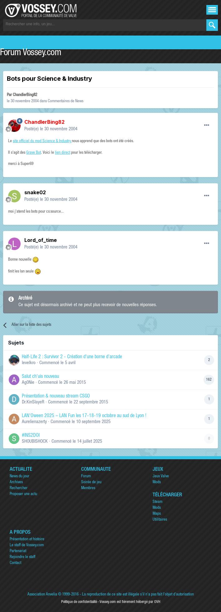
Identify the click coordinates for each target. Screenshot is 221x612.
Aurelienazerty (34, 422)
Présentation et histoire (27, 539)
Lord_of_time (40, 240)
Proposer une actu (23, 494)
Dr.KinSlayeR (33, 402)
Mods (157, 482)
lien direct (62, 153)
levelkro (29, 363)
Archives (16, 482)
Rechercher (18, 488)
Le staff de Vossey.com (27, 545)
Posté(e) (50, 129)
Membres (88, 488)
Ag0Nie (28, 382)
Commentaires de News (65, 101)
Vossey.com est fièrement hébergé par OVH (130, 602)
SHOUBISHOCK (35, 441)
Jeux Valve (161, 477)
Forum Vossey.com (30, 53)
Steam (157, 502)
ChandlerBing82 (25, 95)
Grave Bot (33, 153)
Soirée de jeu (91, 482)
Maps (157, 514)
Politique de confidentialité (79, 602)
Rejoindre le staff (22, 557)
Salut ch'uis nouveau (40, 376)
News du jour (19, 477)
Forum (86, 477)
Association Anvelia (42, 595)
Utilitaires (160, 520)
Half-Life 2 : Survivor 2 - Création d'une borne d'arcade (72, 357)
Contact (15, 563)
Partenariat (18, 551)
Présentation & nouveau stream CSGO (56, 396)
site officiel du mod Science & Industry (42, 141)
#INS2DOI (31, 435)
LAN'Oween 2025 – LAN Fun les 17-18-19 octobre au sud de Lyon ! (84, 416)
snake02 (35, 192)
